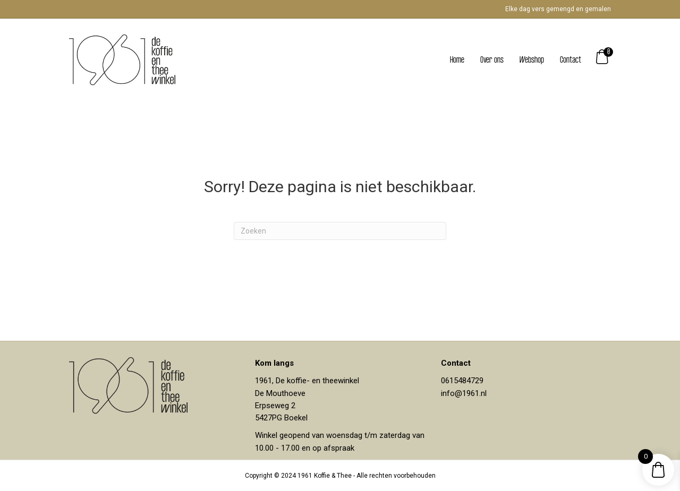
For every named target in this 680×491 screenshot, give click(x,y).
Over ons (492, 60)
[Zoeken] (340, 231)
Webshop (532, 60)
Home (457, 60)
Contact (570, 60)
